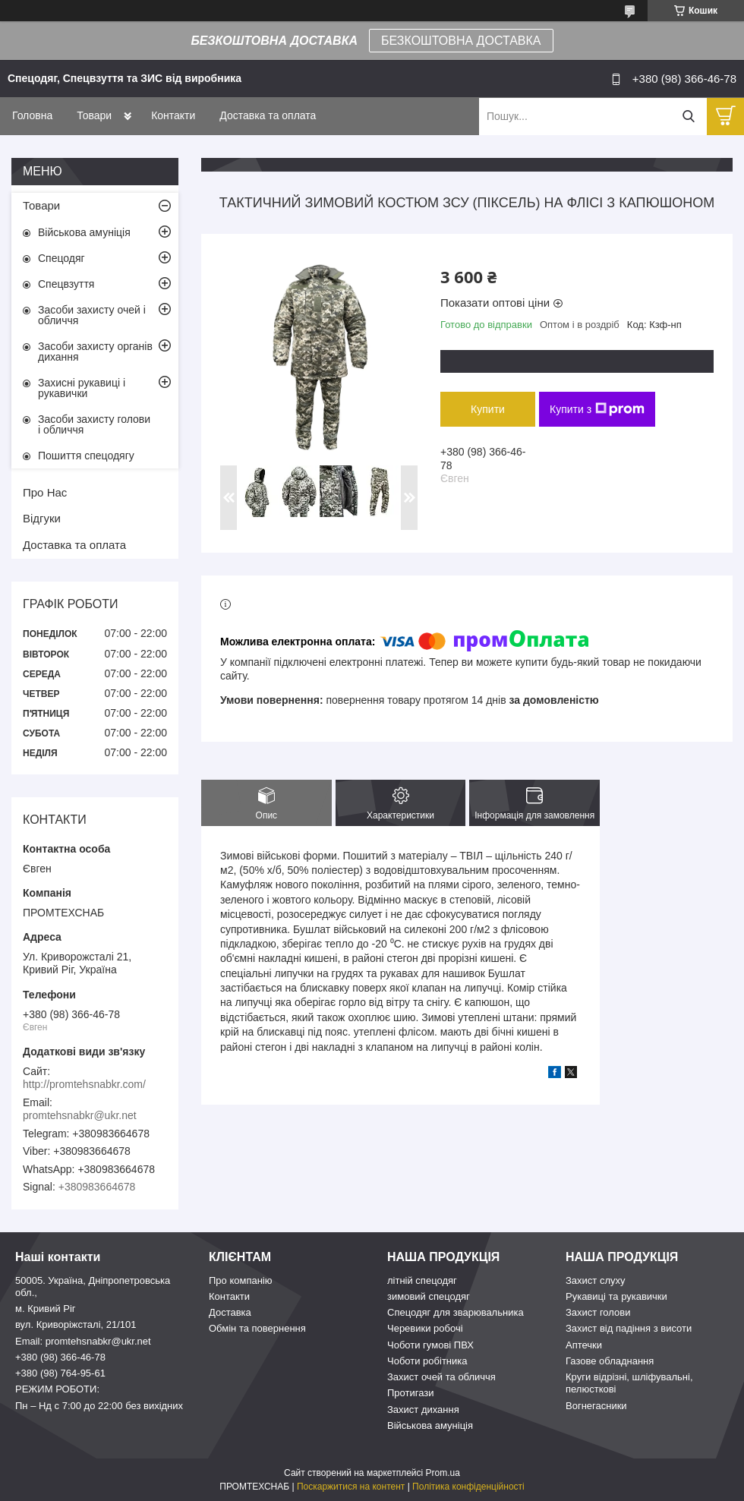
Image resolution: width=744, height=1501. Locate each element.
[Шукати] (688, 116)
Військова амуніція (84, 232)
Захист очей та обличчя (441, 1377)
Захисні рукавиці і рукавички (81, 388)
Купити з (597, 409)
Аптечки (584, 1345)
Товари (94, 115)
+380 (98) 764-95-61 (60, 1373)
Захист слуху (596, 1280)
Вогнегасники (596, 1405)
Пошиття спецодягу (86, 455)
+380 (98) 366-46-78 (60, 1357)
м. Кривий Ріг (45, 1308)
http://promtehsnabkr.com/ (84, 1084)
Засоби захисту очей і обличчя (92, 315)
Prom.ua (443, 1473)
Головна (32, 115)
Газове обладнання (610, 1361)
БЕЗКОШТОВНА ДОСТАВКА (461, 40)
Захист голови (598, 1312)
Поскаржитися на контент (351, 1486)
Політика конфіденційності (468, 1486)
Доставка (230, 1312)
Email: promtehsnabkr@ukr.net (83, 1341)
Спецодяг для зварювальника (455, 1312)
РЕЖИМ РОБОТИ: (57, 1389)
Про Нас (45, 492)
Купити (488, 409)
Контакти (173, 115)
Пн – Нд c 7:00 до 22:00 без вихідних (99, 1405)
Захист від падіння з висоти (629, 1328)
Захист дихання (423, 1409)
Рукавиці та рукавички (616, 1296)
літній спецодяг (422, 1280)
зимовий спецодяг (428, 1296)
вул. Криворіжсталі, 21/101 (76, 1324)
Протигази (410, 1393)
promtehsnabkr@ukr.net (80, 1115)
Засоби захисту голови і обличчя (94, 424)
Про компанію (241, 1280)
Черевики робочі (425, 1328)
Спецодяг (61, 258)
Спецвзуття (66, 284)
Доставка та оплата (267, 115)
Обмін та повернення (257, 1328)
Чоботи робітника (427, 1361)
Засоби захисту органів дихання (95, 351)
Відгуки (42, 518)
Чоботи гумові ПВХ (430, 1345)
